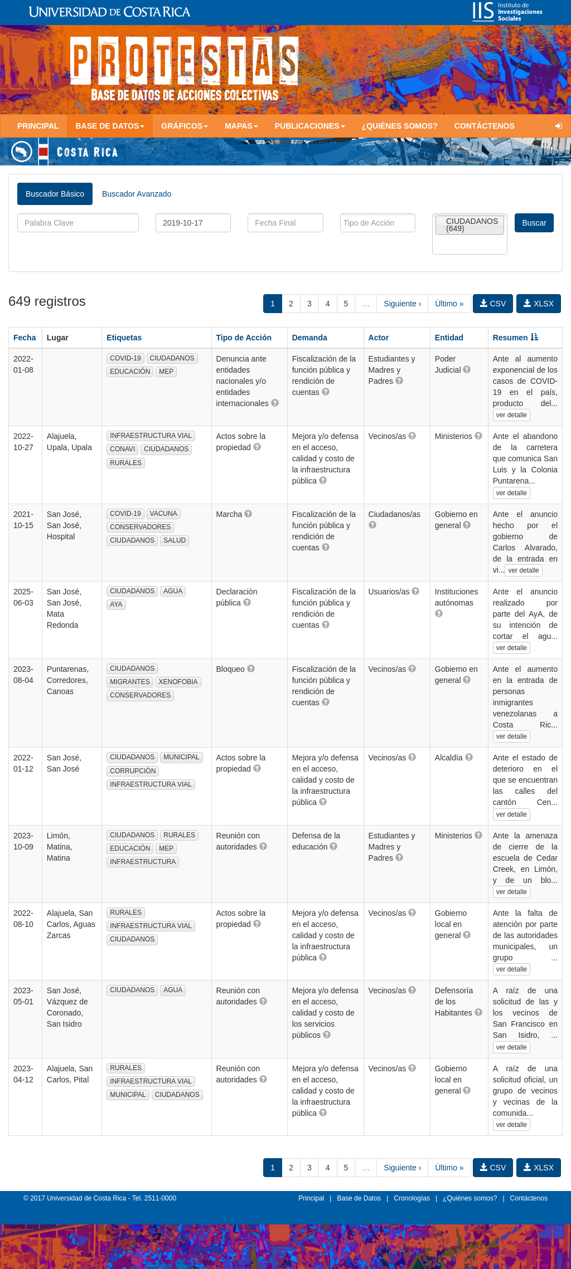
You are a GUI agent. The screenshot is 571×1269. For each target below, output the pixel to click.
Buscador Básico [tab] (55, 193)
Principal (38, 125)
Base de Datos (359, 1198)
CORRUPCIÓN (133, 771)
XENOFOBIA (178, 682)
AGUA (172, 591)
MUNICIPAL (181, 757)
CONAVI (122, 449)
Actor (379, 337)
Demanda (309, 337)
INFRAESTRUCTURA (143, 862)
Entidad (449, 337)
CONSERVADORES (140, 527)
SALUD (174, 540)
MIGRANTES (129, 682)
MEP (166, 371)
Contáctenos (484, 125)
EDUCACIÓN (130, 371)
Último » (449, 303)
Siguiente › (402, 303)
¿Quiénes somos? (400, 125)
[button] (275, 403)
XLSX (539, 303)
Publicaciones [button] (310, 125)
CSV (493, 303)
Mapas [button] (241, 125)
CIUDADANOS (172, 358)
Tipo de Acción (244, 337)
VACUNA (163, 514)
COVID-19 (125, 358)
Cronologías (412, 1198)
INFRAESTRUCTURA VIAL (151, 436)
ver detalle (511, 415)
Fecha (24, 337)
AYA (116, 604)
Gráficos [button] (184, 125)
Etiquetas (124, 337)
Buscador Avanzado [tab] (136, 193)
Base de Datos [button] (109, 125)
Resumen (515, 337)
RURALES (126, 463)
